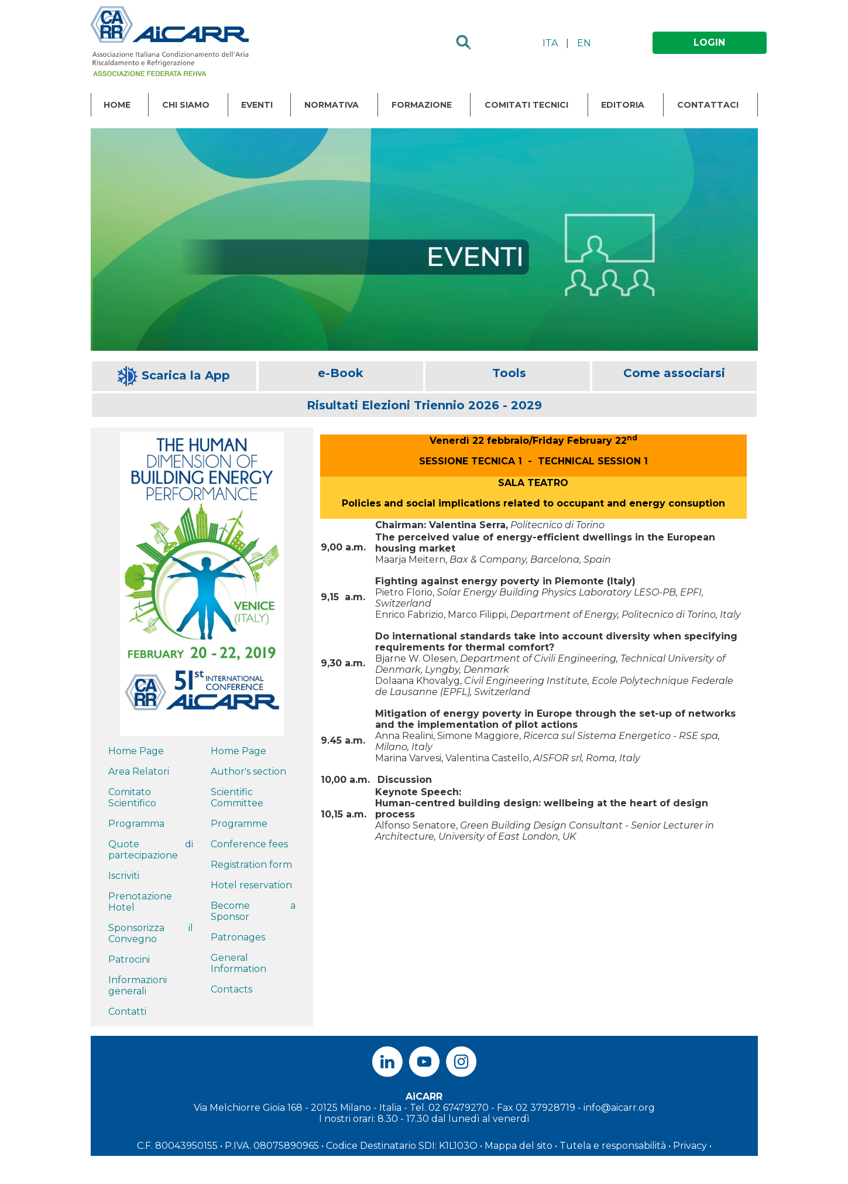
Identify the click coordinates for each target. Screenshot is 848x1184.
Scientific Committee (237, 797)
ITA (550, 43)
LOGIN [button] (709, 42)
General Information (238, 963)
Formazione (422, 105)
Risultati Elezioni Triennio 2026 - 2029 (424, 405)
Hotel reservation (251, 885)
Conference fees (249, 844)
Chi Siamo (186, 105)
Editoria (622, 105)
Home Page (136, 751)
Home (117, 105)
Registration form (251, 864)
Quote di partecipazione (150, 850)
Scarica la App (186, 375)
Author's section (248, 771)
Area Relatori (138, 771)
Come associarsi (674, 373)
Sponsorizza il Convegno (150, 933)
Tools (509, 373)
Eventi (257, 105)
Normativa (331, 105)
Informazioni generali (137, 985)
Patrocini (129, 959)
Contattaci (708, 105)
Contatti (127, 1011)
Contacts (231, 989)
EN (584, 43)
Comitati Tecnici (526, 105)
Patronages (238, 937)
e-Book (340, 373)
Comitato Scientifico (132, 797)
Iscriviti (123, 875)
